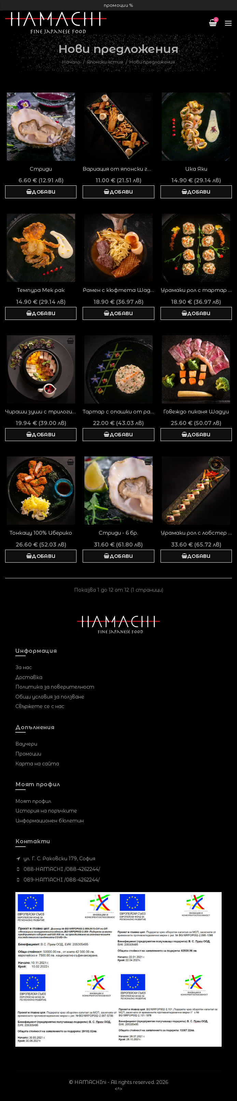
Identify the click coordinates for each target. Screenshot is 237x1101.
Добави (40, 192)
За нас (23, 667)
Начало (71, 62)
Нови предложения (152, 62)
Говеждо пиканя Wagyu (196, 411)
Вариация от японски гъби (118, 169)
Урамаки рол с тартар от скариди (196, 290)
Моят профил (33, 801)
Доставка (28, 677)
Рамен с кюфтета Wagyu (118, 290)
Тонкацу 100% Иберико (41, 533)
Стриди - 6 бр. (118, 533)
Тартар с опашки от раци (118, 411)
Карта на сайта (37, 764)
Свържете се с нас (39, 706)
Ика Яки (196, 169)
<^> (118, 1089)
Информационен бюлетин (49, 821)
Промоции (28, 754)
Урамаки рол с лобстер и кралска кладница (196, 533)
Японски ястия (105, 62)
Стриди (41, 169)
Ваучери (26, 744)
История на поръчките (46, 811)
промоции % (119, 5)
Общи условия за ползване (49, 697)
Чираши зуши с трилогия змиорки (40, 411)
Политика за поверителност (54, 687)
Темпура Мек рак (41, 290)
